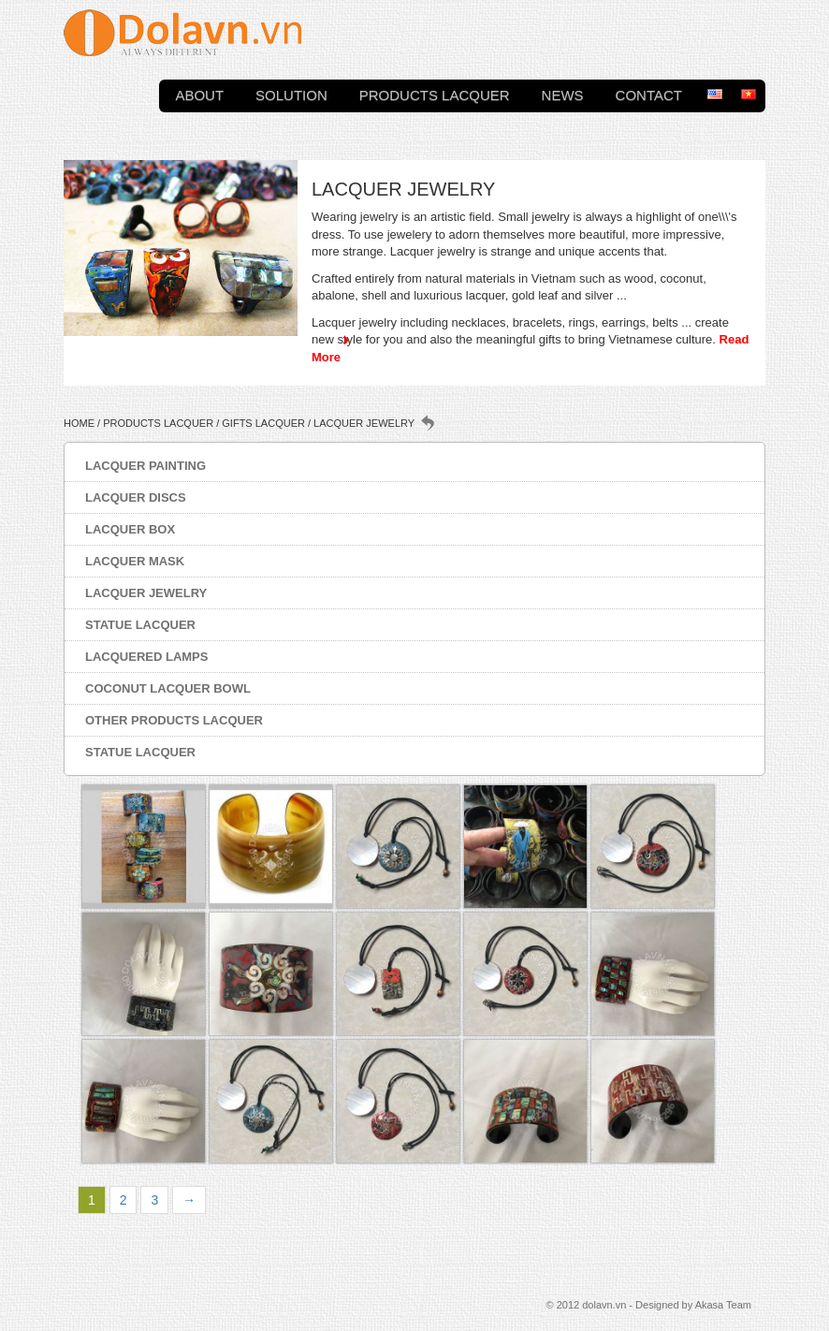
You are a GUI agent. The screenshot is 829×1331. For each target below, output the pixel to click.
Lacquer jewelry (146, 593)
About (199, 93)
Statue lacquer (140, 625)
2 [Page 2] (123, 1199)
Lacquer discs (135, 497)
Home (79, 423)
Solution (291, 93)
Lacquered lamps (146, 657)
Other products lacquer (174, 720)
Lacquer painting (145, 466)
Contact (649, 93)
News (563, 93)
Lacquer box (130, 529)
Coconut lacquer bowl (168, 688)
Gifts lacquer (263, 423)
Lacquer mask (134, 561)
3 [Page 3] (154, 1199)
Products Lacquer (434, 93)
